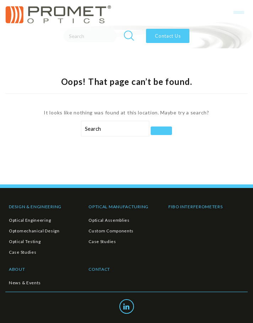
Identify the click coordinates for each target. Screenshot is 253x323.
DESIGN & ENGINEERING (35, 206)
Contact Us (168, 36)
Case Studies (22, 252)
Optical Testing (25, 241)
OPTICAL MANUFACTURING (118, 206)
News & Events (25, 282)
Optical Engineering (30, 220)
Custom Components (111, 230)
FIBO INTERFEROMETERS (195, 206)
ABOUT (17, 269)
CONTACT (99, 269)
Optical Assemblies (109, 220)
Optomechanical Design (34, 230)
